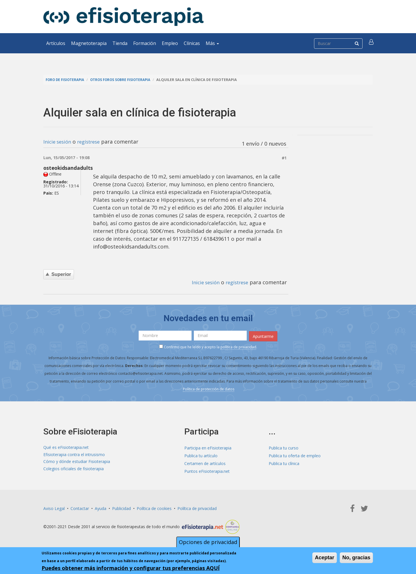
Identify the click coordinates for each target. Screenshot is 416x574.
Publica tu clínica (284, 462)
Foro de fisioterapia (67, 79)
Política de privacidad (197, 507)
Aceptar (324, 557)
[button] (372, 43)
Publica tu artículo (201, 454)
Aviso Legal (54, 507)
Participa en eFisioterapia (207, 446)
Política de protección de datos (208, 388)
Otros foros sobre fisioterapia (126, 79)
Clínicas (192, 43)
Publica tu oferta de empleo (295, 454)
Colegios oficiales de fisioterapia (73, 470)
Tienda (119, 43)
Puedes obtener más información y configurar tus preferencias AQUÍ (131, 567)
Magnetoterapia (89, 43)
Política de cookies (154, 507)
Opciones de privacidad (208, 542)
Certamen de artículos (205, 462)
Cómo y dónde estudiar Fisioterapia (76, 462)
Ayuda (100, 507)
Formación (144, 43)
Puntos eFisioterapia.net (207, 470)
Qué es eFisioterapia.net (66, 446)
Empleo (170, 43)
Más (212, 43)
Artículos (55, 43)
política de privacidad (238, 346)
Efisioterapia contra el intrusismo (74, 454)
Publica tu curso (283, 446)
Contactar (79, 507)
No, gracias (356, 557)
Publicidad (121, 507)
